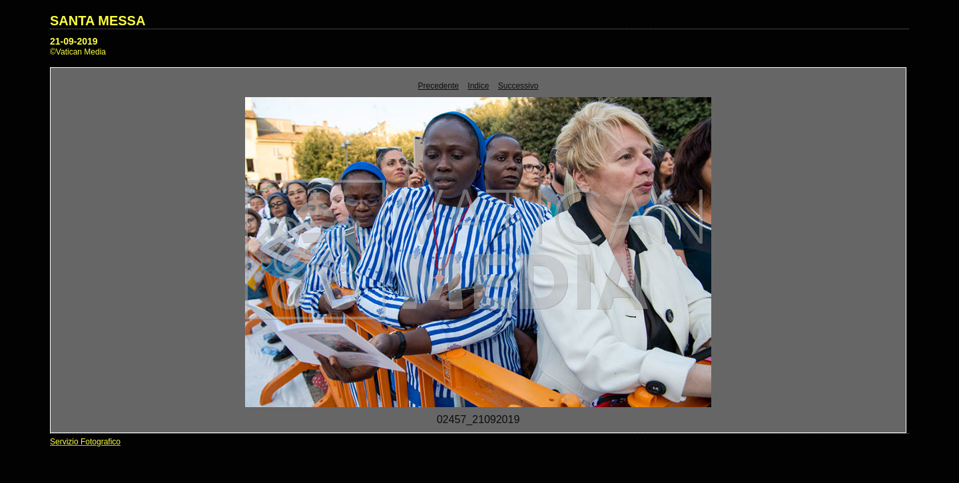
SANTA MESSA (97, 20)
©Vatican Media (78, 52)
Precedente (438, 85)
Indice (478, 85)
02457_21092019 (478, 419)
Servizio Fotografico (85, 441)
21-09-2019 (74, 41)
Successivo (518, 85)
